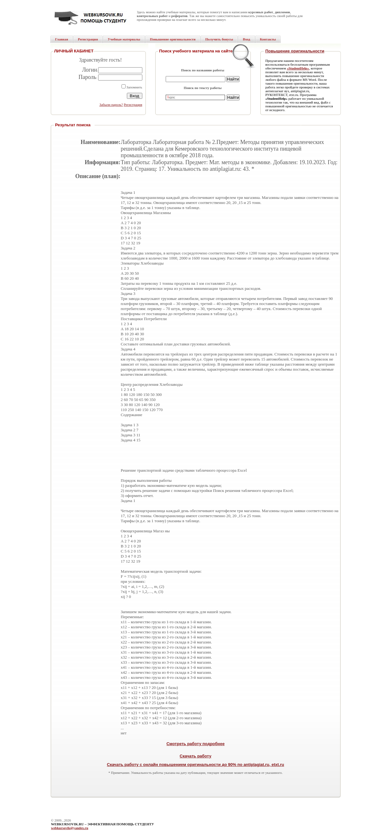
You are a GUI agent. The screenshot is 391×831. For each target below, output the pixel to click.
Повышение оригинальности (294, 51)
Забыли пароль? (111, 104)
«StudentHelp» (298, 68)
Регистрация (133, 104)
